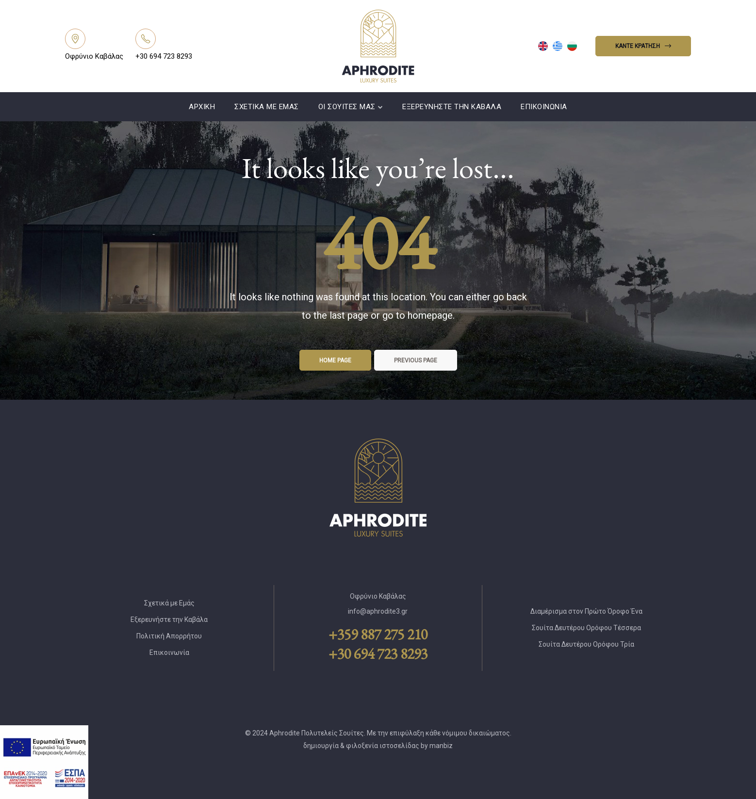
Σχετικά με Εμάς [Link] (266, 106)
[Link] (75, 39)
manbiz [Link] (441, 746)
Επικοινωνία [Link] (544, 106)
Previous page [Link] (415, 360)
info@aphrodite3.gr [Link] (378, 611)
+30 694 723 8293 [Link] (163, 56)
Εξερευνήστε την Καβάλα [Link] (451, 106)
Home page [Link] (335, 360)
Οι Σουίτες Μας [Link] (350, 106)
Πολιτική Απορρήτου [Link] (169, 636)
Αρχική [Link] (202, 106)
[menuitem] (543, 46)
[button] (643, 46)
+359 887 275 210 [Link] (378, 634)
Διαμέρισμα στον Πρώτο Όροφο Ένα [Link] (586, 611)
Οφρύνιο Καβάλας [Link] (94, 56)
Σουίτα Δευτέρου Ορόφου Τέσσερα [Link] (586, 628)
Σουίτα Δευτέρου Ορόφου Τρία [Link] (586, 644)
